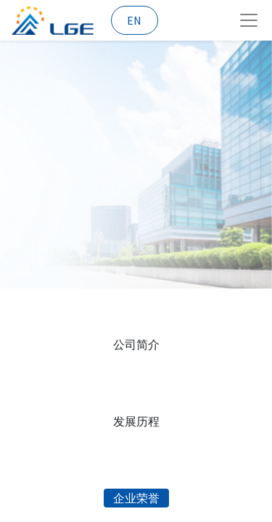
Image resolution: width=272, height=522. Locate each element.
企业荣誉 (136, 498)
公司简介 (136, 344)
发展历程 (136, 421)
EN (134, 20)
